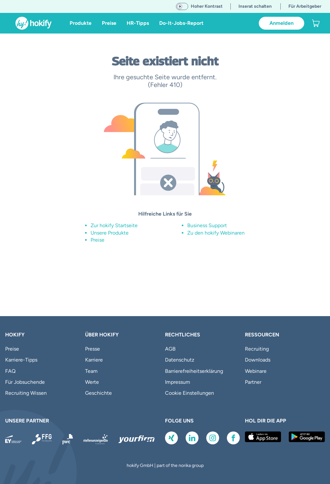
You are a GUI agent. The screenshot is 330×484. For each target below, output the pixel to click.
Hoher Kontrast (207, 6)
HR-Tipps (138, 23)
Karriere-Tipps (21, 360)
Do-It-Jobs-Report (181, 23)
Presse (92, 349)
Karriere (94, 360)
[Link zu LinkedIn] (192, 437)
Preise (109, 23)
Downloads (257, 360)
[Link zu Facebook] (233, 437)
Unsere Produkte (110, 233)
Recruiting (257, 349)
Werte (92, 382)
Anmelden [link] (281, 23)
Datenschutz (179, 360)
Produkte (81, 23)
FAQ (10, 371)
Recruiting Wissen (26, 393)
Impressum (177, 382)
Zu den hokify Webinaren (216, 233)
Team (91, 371)
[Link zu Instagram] (212, 437)
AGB (170, 349)
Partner (253, 382)
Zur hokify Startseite (114, 225)
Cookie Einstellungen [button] (189, 393)
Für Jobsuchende (25, 382)
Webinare (256, 371)
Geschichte (98, 393)
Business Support (207, 225)
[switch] (182, 6)
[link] (316, 23)
